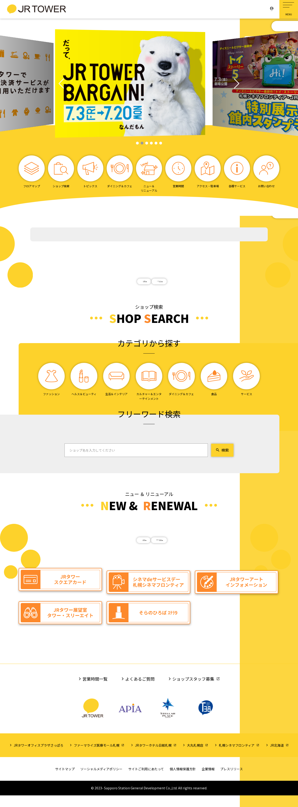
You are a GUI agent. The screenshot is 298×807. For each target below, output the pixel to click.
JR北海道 (277, 757)
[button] (61, 84)
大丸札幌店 (195, 757)
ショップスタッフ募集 (193, 691)
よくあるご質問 (140, 691)
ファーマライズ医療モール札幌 (96, 757)
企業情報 (208, 780)
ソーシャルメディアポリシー (101, 780)
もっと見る (109, 285)
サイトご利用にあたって (146, 780)
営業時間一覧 (95, 691)
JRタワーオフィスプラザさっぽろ (38, 757)
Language (265, 8)
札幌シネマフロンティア (236, 757)
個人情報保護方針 (183, 780)
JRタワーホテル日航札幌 (153, 757)
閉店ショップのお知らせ (188, 553)
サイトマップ (65, 780)
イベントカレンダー (188, 285)
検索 (222, 458)
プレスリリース (231, 780)
